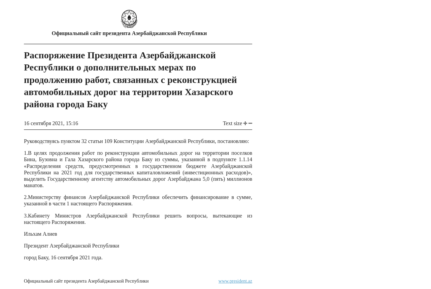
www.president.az (235, 281)
